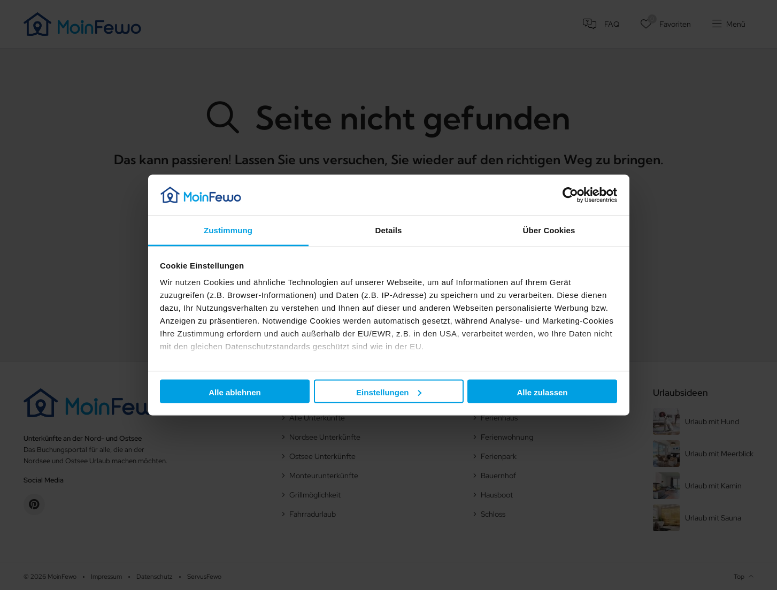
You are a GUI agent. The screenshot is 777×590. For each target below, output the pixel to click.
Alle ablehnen (235, 391)
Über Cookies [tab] (549, 230)
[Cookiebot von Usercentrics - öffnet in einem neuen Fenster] (570, 195)
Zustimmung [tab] (228, 230)
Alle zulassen (542, 391)
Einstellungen (388, 391)
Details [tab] (388, 230)
